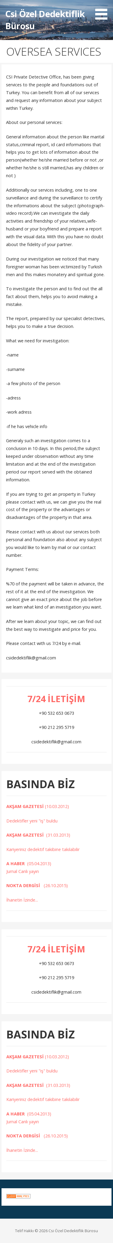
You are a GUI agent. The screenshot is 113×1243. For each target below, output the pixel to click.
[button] (103, 11)
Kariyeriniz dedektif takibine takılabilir (43, 849)
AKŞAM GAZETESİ (25, 806)
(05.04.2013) (39, 863)
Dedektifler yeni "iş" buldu (32, 821)
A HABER (16, 863)
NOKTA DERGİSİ (25, 885)
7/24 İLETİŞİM (56, 699)
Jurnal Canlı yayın (22, 871)
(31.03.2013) (58, 835)
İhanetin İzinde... (22, 900)
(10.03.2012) (57, 806)
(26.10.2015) (56, 885)
